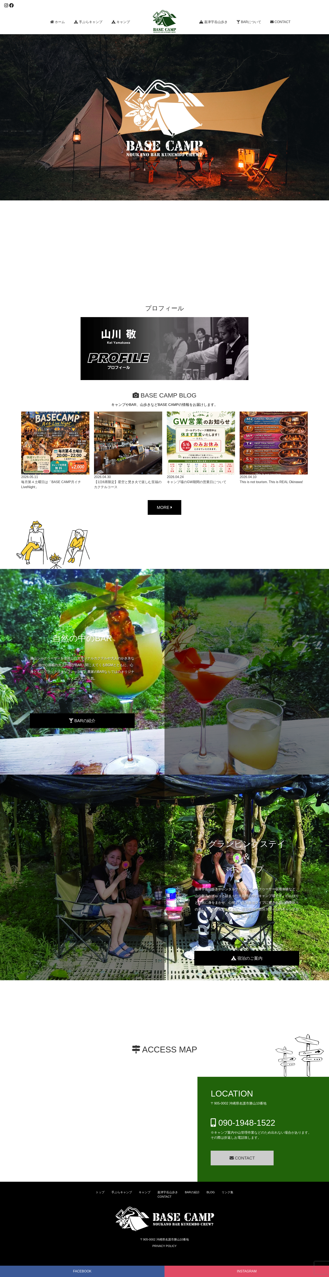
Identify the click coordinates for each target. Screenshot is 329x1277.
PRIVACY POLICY (164, 1246)
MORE (164, 507)
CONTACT (280, 22)
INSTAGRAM (247, 1271)
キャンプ (120, 22)
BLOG (211, 1192)
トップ (100, 1192)
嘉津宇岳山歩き (213, 22)
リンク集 (227, 1192)
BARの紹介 (82, 720)
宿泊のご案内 (247, 958)
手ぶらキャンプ (88, 22)
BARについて (249, 22)
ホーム (57, 22)
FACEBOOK (82, 1271)
